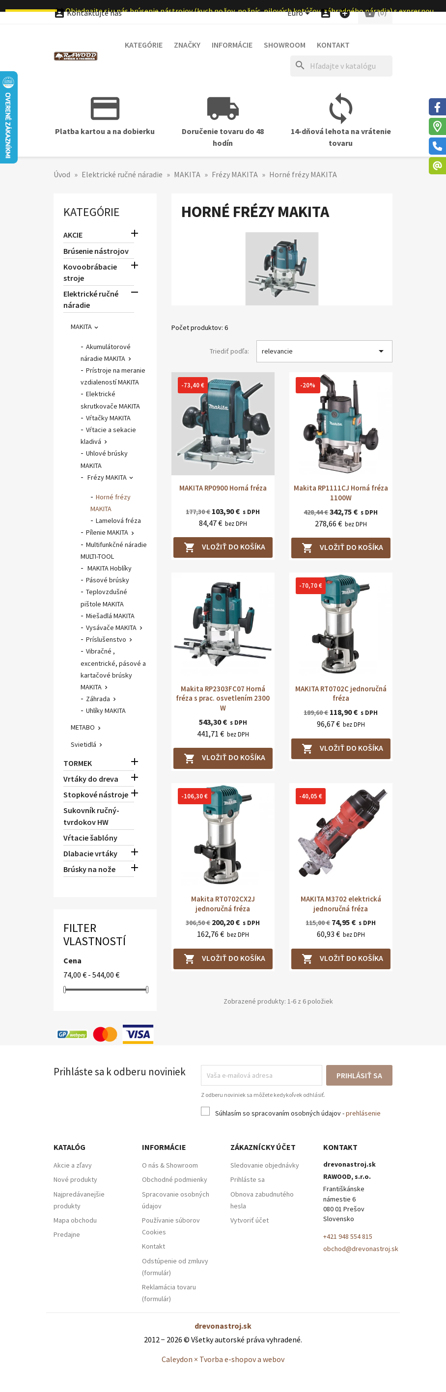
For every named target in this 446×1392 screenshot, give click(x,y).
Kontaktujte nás (88, 13)
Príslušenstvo (106, 639)
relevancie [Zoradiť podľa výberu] (324, 351)
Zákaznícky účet (263, 1147)
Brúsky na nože (89, 869)
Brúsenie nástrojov (96, 251)
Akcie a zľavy (73, 1165)
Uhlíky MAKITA (106, 710)
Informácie (232, 45)
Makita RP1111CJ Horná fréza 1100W (341, 492)
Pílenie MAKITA (107, 532)
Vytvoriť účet (249, 1220)
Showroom (285, 45)
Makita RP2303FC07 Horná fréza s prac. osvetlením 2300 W (223, 698)
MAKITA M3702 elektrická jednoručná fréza (341, 903)
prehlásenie (363, 1113)
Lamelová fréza (118, 520)
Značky (187, 45)
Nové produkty (75, 1179)
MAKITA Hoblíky (109, 568)
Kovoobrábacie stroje (90, 272)
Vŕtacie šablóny (90, 838)
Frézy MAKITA (106, 477)
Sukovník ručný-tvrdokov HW (91, 815)
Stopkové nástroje (95, 794)
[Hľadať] (341, 66)
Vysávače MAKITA (111, 627)
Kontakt (333, 45)
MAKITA (81, 326)
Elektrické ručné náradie (90, 299)
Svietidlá (83, 744)
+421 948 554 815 (347, 1236)
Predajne (67, 1234)
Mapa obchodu (75, 1220)
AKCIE (73, 235)
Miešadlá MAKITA (110, 615)
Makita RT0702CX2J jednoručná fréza (223, 903)
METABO (83, 727)
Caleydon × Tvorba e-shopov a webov (223, 1359)
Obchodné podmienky (174, 1179)
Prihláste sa (247, 1179)
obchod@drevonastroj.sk (360, 1248)
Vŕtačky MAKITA (108, 417)
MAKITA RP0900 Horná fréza (223, 487)
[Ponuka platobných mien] (300, 13)
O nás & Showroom (170, 1165)
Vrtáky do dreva (90, 779)
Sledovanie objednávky (264, 1165)
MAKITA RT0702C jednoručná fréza (341, 693)
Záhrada (98, 698)
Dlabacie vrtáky (90, 853)
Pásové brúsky (107, 579)
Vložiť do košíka (224, 547)
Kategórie (144, 45)
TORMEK (77, 763)
